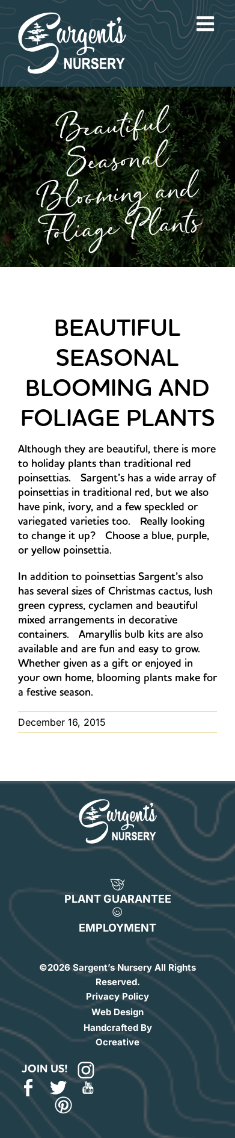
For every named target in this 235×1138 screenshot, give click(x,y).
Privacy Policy (117, 996)
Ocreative (117, 1042)
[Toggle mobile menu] (207, 23)
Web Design (117, 1012)
